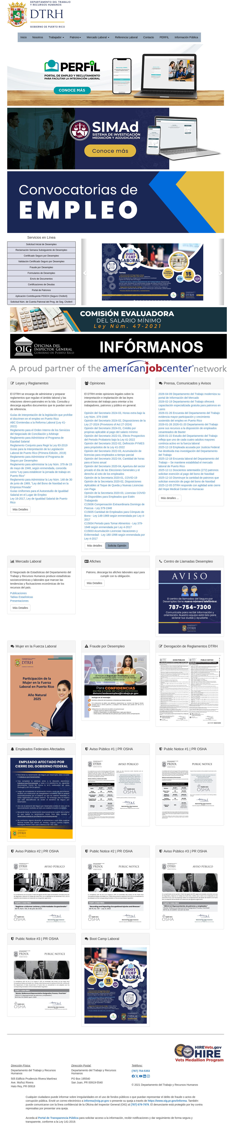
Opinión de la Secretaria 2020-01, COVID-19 (110, 477)
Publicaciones (18, 593)
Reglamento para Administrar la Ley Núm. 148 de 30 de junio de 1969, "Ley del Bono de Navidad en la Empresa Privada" (41, 483)
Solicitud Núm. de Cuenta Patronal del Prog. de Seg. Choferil (41, 301)
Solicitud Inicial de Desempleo (41, 244)
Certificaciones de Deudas (41, 284)
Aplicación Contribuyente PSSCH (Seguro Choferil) (41, 296)
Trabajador (56, 37)
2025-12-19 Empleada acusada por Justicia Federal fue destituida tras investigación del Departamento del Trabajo (189, 451)
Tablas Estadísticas (21, 597)
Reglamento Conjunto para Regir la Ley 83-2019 (38, 445)
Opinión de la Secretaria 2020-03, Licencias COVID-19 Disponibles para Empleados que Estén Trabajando (115, 496)
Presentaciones (19, 600)
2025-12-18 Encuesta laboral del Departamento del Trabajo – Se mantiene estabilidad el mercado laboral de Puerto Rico (189, 462)
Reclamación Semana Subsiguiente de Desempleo (41, 250)
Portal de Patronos (41, 290)
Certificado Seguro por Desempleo (41, 255)
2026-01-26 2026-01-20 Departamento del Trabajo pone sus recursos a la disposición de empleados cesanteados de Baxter (188, 428)
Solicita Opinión (117, 545)
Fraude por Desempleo (41, 267)
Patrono (75, 37)
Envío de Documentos (41, 278)
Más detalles (94, 545)
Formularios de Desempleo (41, 273)
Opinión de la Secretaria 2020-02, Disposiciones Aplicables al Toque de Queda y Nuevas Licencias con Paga (113, 485)
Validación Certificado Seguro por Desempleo (41, 261)
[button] (84, 272)
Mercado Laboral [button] (98, 37)
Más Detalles (20, 509)
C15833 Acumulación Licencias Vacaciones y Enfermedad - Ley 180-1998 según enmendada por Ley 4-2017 (114, 534)
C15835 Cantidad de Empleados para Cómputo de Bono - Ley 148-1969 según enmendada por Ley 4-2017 (114, 515)
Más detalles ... (170, 498)
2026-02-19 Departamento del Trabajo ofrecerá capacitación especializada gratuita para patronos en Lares (190, 405)
